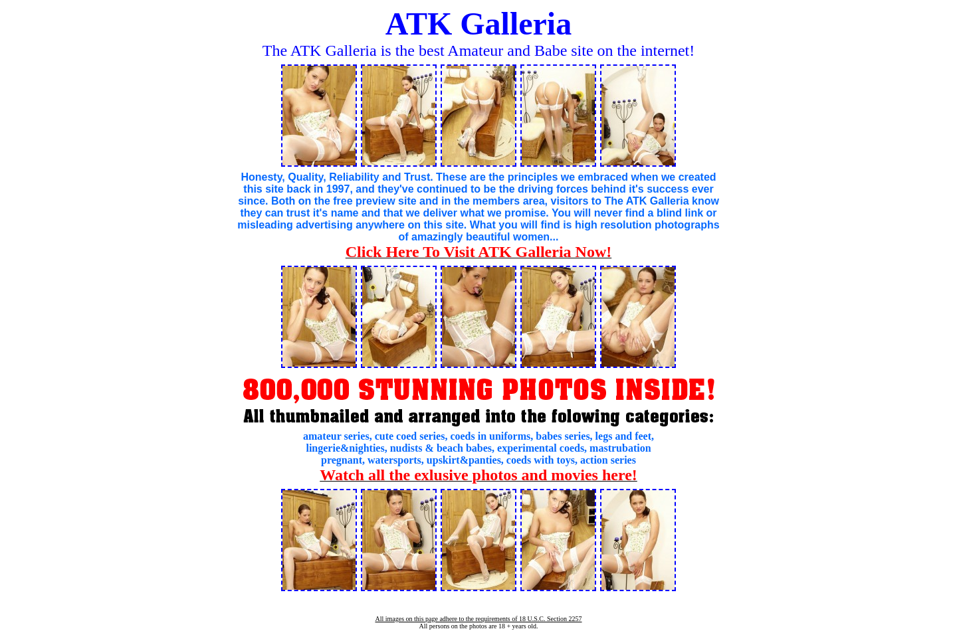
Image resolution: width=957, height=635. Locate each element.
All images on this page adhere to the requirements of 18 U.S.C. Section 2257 (478, 618)
